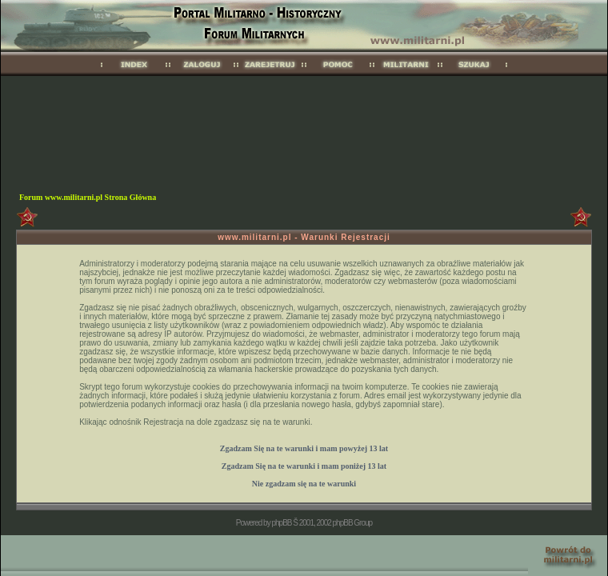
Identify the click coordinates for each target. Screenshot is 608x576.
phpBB (281, 522)
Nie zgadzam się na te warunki (304, 483)
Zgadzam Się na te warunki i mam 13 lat (304, 448)
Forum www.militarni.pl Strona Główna (87, 197)
